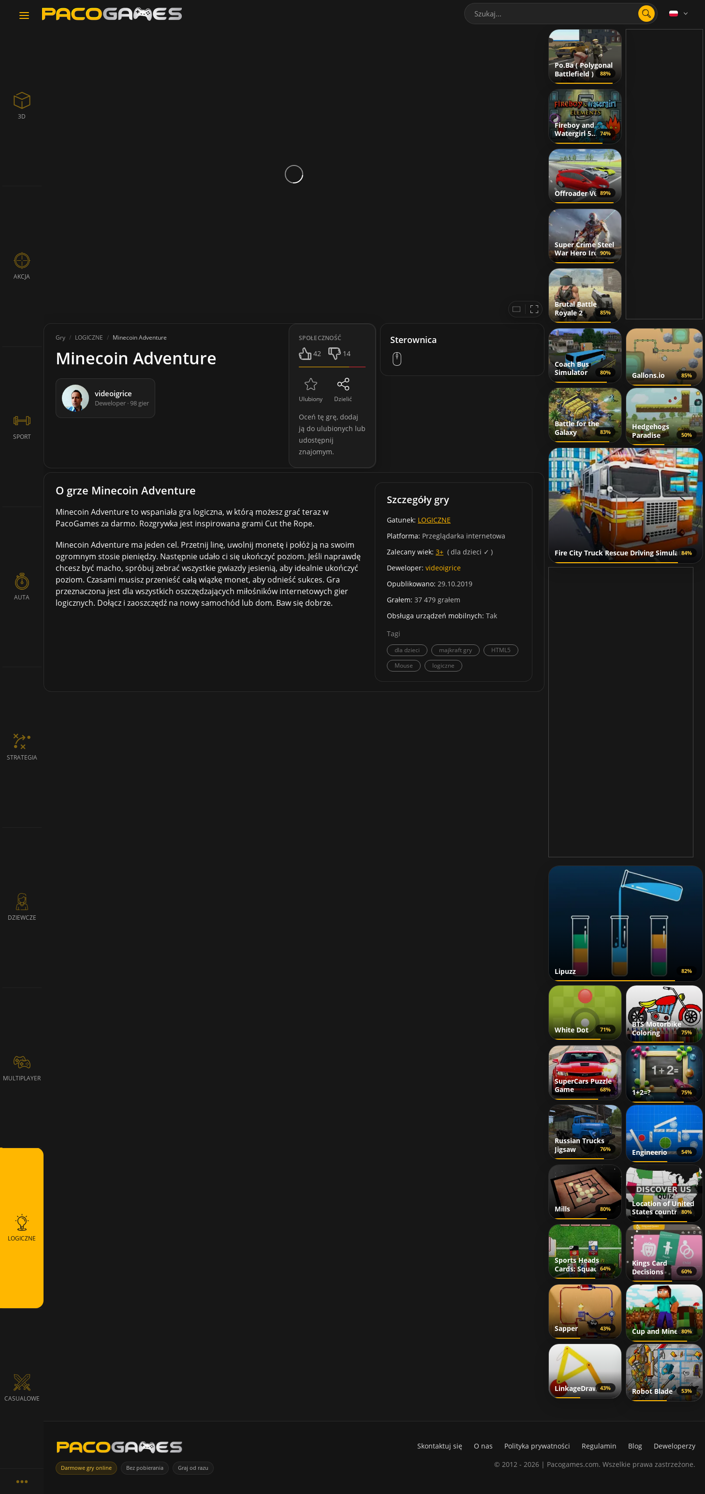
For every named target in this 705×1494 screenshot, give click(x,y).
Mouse (404, 665)
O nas (483, 1445)
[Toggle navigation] (24, 16)
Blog (635, 1445)
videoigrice (443, 567)
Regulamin (599, 1445)
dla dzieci (407, 650)
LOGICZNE (434, 519)
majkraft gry (455, 650)
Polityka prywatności (537, 1445)
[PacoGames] (119, 1449)
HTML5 (501, 650)
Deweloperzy (674, 1445)
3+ (439, 551)
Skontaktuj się (439, 1445)
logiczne (443, 665)
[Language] (679, 13)
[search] (646, 13)
